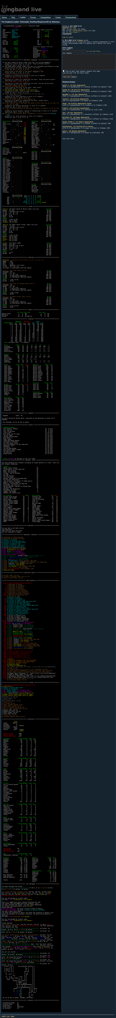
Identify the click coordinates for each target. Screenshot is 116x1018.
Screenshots (71, 17)
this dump (69, 27)
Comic (58, 17)
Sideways (80, 40)
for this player (72, 32)
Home (4, 17)
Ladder (23, 17)
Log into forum (94, 51)
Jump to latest (67, 37)
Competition (46, 17)
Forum (33, 17)
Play (13, 17)
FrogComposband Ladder (80, 30)
